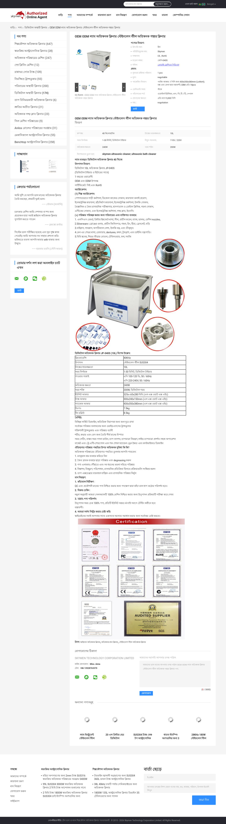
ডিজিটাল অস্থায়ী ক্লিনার (35, 27)
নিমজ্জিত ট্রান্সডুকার (25, 79)
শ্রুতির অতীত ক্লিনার (26, 107)
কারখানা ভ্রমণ (104, 15)
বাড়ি (60, 15)
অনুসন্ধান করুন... (162, 4)
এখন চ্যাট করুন (191, 4)
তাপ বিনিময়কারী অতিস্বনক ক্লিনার (33, 100)
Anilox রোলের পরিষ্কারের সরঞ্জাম (33, 128)
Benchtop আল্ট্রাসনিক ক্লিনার (31, 142)
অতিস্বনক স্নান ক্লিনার (109, 642)
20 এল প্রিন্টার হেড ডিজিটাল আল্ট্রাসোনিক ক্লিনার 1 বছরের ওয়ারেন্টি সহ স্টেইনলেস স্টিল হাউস (114, 736)
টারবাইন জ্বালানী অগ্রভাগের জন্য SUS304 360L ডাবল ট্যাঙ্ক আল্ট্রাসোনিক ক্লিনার (114, 777)
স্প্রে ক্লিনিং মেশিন (24, 65)
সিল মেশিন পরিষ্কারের (27, 121)
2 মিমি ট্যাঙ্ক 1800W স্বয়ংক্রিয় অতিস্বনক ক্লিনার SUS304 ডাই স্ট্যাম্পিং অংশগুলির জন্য (65, 794)
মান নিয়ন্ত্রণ (121, 15)
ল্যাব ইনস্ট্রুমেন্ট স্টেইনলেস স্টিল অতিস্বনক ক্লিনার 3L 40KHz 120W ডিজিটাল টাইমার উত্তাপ (87, 736)
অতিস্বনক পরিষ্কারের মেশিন (29, 58)
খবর (154, 15)
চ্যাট (135, 109)
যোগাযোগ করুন (139, 15)
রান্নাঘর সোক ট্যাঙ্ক (25, 72)
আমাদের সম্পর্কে (85, 15)
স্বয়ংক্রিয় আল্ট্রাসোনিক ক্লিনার (31, 51)
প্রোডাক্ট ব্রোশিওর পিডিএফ (168, 65)
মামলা (165, 15)
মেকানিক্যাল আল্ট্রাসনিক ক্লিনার (32, 135)
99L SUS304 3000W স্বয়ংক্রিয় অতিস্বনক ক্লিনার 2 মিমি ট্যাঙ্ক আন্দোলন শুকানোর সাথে (64, 786)
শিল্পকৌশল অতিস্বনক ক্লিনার (30, 44)
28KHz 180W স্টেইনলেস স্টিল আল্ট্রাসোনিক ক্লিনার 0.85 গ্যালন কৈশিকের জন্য (198, 736)
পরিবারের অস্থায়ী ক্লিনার (28, 86)
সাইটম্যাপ (15, 801)
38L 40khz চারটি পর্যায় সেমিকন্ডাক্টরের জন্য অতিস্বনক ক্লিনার (115, 786)
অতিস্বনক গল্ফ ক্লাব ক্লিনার (29, 114)
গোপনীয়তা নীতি (54, 820)
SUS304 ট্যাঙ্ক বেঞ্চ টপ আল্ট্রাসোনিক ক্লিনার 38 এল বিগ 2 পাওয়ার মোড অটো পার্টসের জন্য (143, 736)
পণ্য (70, 15)
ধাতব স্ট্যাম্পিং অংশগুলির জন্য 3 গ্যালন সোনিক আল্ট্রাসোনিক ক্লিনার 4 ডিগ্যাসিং (170, 736)
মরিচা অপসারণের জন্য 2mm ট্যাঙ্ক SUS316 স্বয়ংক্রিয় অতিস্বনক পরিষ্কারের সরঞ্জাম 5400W (65, 777)
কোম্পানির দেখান (181, 15)
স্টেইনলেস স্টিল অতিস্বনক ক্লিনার (132, 642)
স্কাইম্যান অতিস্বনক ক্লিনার (90, 642)
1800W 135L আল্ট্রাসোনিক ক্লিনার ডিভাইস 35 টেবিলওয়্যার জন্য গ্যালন (116, 794)
